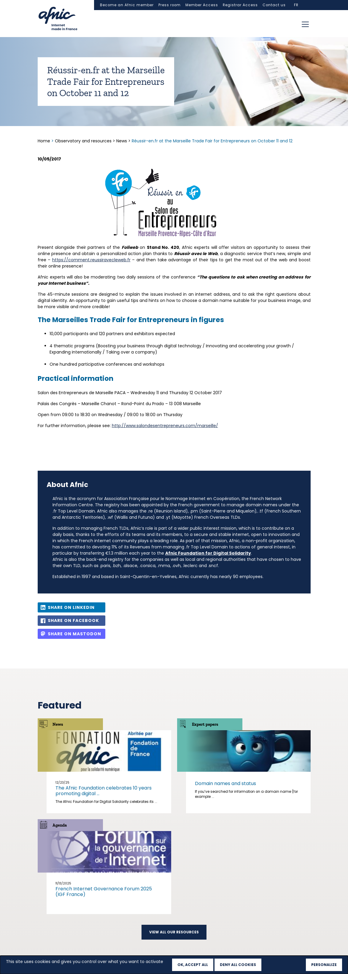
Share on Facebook (73, 620)
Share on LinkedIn (71, 607)
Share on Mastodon (74, 634)
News (121, 141)
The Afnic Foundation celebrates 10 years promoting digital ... (103, 790)
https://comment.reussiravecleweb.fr (91, 260)
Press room (169, 5)
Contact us (274, 5)
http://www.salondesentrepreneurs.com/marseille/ (165, 426)
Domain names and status (225, 783)
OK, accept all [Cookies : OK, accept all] (192, 964)
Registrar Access (240, 5)
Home (44, 141)
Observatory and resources (83, 141)
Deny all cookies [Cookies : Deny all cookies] (238, 964)
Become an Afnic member (127, 5)
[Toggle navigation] (305, 24)
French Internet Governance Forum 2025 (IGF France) (103, 891)
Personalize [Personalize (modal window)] (324, 964)
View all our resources (174, 932)
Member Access (201, 5)
